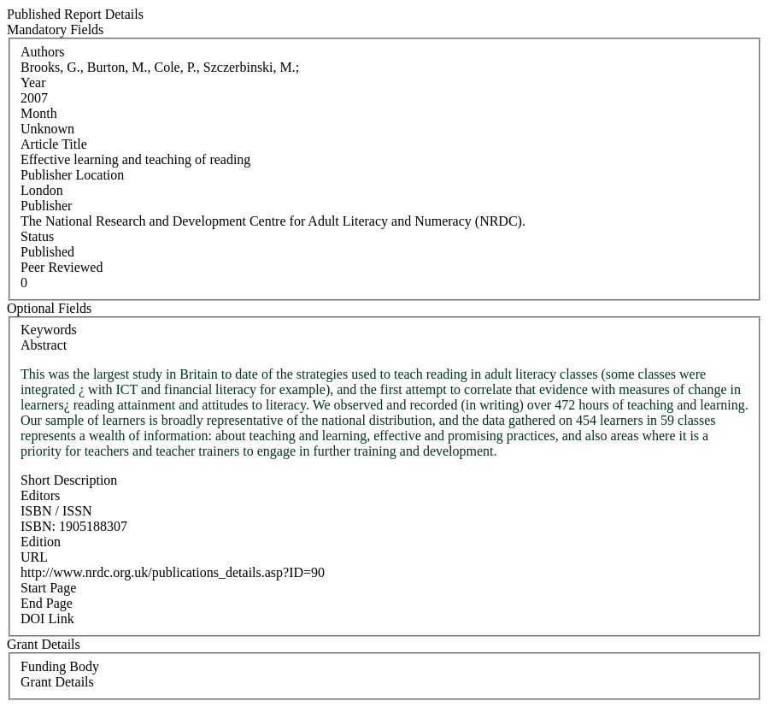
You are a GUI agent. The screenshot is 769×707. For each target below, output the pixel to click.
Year (33, 82)
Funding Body (60, 666)
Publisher (46, 205)
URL (34, 557)
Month (39, 113)
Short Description (69, 480)
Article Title (54, 144)
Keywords (49, 329)
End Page (47, 603)
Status (37, 236)
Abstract (44, 345)
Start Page (48, 587)
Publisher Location (72, 175)
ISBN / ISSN (56, 511)
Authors (43, 51)
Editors (40, 495)
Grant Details (57, 682)
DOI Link (47, 618)
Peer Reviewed (62, 267)
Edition (41, 541)
